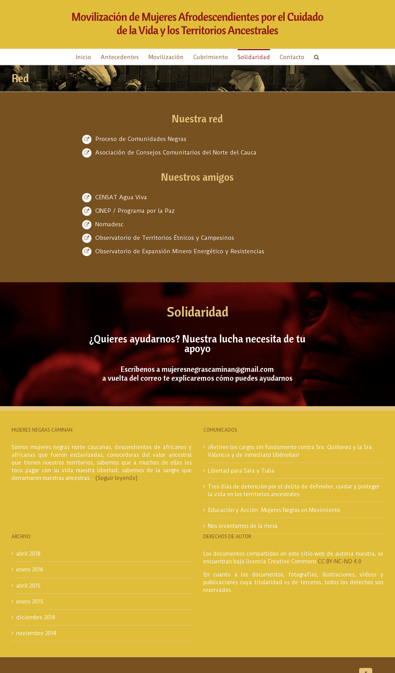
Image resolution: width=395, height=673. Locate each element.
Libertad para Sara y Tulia (241, 471)
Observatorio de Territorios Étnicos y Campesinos (164, 237)
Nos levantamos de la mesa (243, 526)
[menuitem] (88, 56)
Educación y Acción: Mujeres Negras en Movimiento (274, 510)
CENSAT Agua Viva (121, 197)
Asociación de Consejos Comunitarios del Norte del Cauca (176, 152)
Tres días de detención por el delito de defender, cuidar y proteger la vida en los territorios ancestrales (294, 490)
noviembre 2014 (36, 633)
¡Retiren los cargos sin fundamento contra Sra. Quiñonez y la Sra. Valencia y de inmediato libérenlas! (290, 451)
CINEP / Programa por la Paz (135, 210)
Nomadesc (109, 224)
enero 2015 (29, 601)
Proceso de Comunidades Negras (140, 139)
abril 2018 (28, 554)
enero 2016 (29, 569)
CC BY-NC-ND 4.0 (339, 561)
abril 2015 (28, 586)
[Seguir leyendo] (116, 478)
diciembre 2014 (35, 617)
